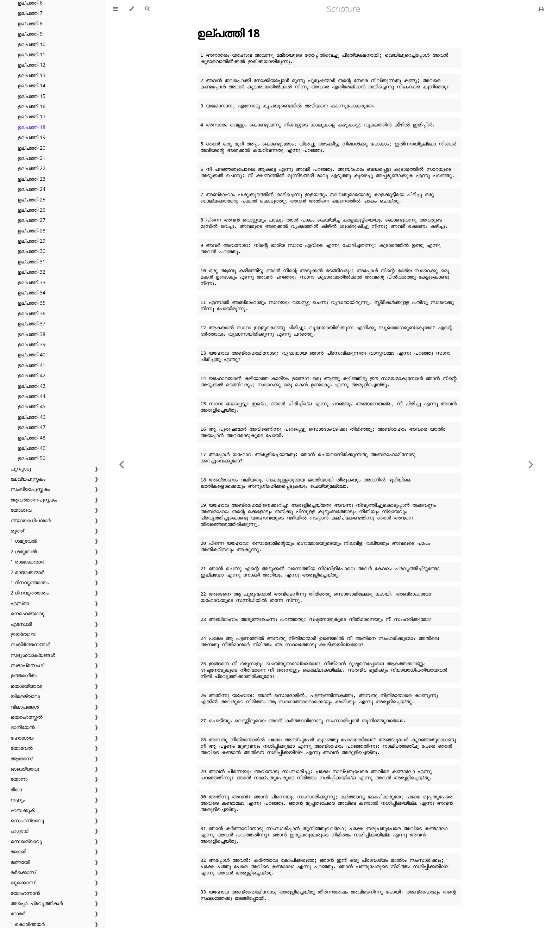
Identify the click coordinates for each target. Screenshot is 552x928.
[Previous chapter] (121, 464)
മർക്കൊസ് (23, 872)
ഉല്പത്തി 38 (31, 334)
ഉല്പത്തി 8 (30, 23)
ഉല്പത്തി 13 (31, 75)
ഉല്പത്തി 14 (31, 85)
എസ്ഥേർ (21, 624)
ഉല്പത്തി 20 (31, 147)
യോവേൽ (22, 748)
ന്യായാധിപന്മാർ (31, 520)
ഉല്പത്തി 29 (31, 240)
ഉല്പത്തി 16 (31, 106)
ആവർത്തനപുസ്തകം (34, 499)
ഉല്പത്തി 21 (31, 158)
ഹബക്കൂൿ (22, 810)
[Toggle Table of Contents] (115, 9)
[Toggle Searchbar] (147, 9)
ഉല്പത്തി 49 (31, 447)
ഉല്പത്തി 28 (31, 230)
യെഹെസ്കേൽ (27, 717)
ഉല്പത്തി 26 (31, 209)
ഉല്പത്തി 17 (31, 116)
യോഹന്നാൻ (25, 893)
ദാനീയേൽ (23, 727)
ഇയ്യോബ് (23, 634)
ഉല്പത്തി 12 (31, 64)
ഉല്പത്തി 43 (31, 385)
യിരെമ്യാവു (25, 696)
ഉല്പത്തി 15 (31, 96)
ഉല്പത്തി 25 (31, 199)
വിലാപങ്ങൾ (25, 706)
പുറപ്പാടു (21, 468)
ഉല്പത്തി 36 (31, 313)
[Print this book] (541, 9)
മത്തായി (20, 862)
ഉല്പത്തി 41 (31, 365)
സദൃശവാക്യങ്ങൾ (33, 655)
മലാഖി (18, 851)
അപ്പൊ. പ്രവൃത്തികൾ (37, 903)
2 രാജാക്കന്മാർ (27, 572)
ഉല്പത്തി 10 (31, 44)
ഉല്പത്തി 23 (31, 178)
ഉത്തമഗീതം (24, 675)
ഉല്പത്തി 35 (31, 302)
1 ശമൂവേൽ (24, 540)
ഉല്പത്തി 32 (31, 271)
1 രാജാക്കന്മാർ (27, 561)
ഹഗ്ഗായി (20, 830)
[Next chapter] (531, 464)
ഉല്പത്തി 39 (31, 344)
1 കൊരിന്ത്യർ (28, 924)
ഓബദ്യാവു (25, 768)
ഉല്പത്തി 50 (31, 458)
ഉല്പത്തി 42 (31, 375)
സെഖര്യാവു (26, 841)
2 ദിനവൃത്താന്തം (30, 592)
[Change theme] (131, 9)
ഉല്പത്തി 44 (31, 396)
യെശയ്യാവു (26, 686)
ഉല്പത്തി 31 (31, 261)
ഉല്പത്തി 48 (31, 437)
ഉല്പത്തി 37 (31, 323)
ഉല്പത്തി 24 (31, 189)
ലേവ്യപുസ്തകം (28, 478)
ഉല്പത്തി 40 (31, 354)
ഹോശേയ (22, 737)
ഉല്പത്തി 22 (31, 168)
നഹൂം (18, 799)
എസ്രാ (20, 603)
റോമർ (18, 913)
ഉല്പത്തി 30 (31, 251)
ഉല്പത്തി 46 (31, 416)
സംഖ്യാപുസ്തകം (30, 489)
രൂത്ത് (17, 530)
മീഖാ (16, 789)
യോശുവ (21, 509)
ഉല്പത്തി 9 (30, 33)
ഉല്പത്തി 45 (31, 406)
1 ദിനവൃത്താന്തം (30, 582)
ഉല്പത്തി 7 (30, 13)
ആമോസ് (21, 758)
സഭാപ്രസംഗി (27, 665)
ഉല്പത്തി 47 (31, 427)
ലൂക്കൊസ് (23, 882)
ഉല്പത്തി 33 (31, 282)
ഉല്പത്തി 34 (31, 292)
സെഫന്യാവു (27, 820)
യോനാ (19, 779)
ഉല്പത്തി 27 (31, 220)
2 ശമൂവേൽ (24, 551)
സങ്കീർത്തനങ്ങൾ (30, 644)
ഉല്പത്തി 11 (31, 54)
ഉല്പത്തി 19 (31, 137)
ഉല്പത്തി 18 (31, 127)
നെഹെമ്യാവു (27, 613)
